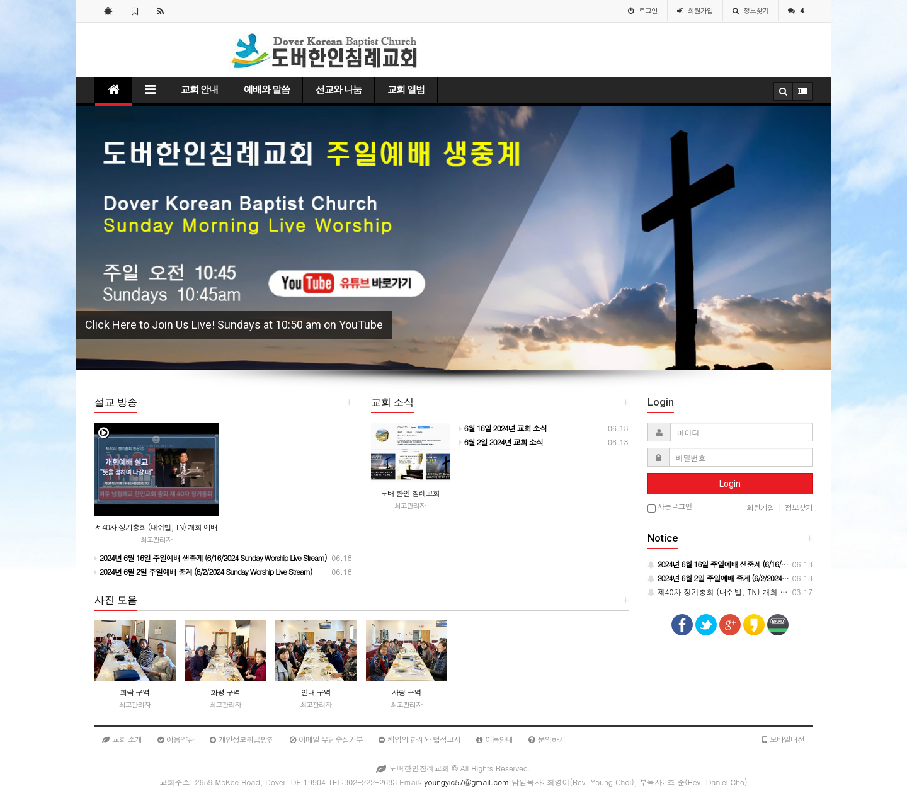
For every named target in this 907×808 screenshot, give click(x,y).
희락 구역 (134, 691)
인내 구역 (316, 691)
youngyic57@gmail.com (466, 782)
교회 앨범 (406, 89)
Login (730, 484)
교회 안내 (199, 89)
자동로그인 (669, 507)
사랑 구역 (406, 691)
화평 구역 (225, 691)
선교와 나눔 (339, 89)
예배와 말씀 (267, 89)
